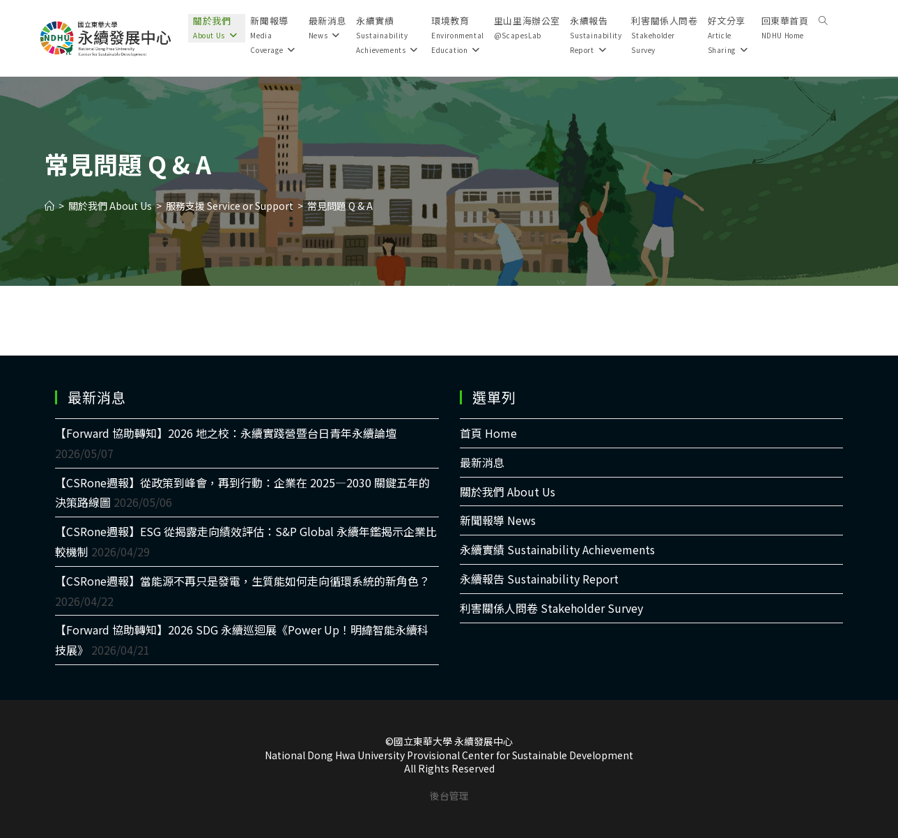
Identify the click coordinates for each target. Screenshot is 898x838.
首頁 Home (488, 433)
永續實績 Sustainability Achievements (557, 549)
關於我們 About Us (507, 491)
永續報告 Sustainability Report (539, 578)
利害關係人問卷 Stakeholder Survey (551, 608)
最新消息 (482, 462)
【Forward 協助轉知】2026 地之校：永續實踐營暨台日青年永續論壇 (225, 433)
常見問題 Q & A (340, 206)
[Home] (49, 206)
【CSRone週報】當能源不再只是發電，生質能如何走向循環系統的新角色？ (242, 580)
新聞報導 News (498, 520)
